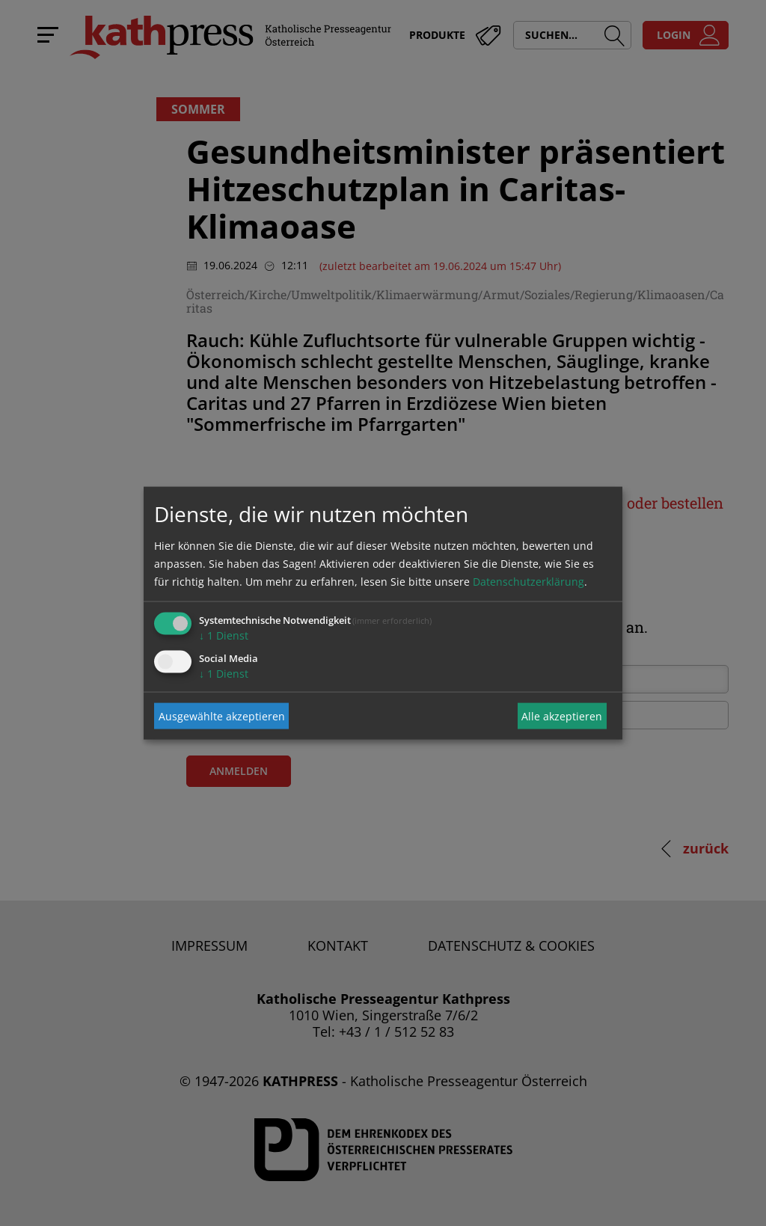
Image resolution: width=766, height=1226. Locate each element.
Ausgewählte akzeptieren (222, 715)
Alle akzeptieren (561, 715)
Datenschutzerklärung (528, 581)
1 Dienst (223, 635)
